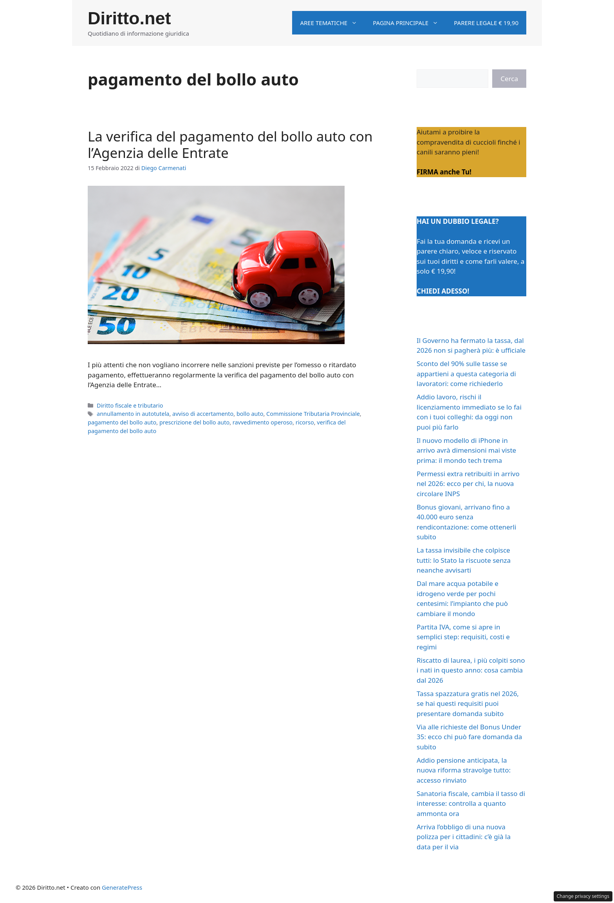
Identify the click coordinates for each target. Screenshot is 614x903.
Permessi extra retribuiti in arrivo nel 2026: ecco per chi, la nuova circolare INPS (468, 483)
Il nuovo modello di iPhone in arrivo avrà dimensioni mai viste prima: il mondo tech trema (466, 450)
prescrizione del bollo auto (194, 422)
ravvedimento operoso (263, 422)
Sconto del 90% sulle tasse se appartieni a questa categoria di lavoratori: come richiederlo (466, 373)
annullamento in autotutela (133, 413)
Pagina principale (409, 22)
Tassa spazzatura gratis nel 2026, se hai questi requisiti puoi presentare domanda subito (468, 703)
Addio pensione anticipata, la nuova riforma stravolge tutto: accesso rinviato (464, 770)
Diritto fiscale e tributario (130, 405)
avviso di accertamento (202, 413)
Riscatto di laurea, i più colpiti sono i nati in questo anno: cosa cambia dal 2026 (471, 670)
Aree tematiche (332, 22)
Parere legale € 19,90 (486, 23)
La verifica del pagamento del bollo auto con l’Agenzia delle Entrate (230, 144)
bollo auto (250, 413)
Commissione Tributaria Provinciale (313, 413)
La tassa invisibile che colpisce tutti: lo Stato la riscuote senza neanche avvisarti (464, 560)
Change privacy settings (583, 896)
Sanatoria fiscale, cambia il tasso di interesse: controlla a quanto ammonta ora (471, 803)
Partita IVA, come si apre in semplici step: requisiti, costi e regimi (463, 636)
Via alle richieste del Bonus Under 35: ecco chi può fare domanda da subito (469, 736)
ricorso (305, 422)
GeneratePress (122, 887)
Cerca (509, 78)
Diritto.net (129, 18)
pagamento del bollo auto (122, 422)
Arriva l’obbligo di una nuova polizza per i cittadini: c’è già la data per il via (464, 836)
